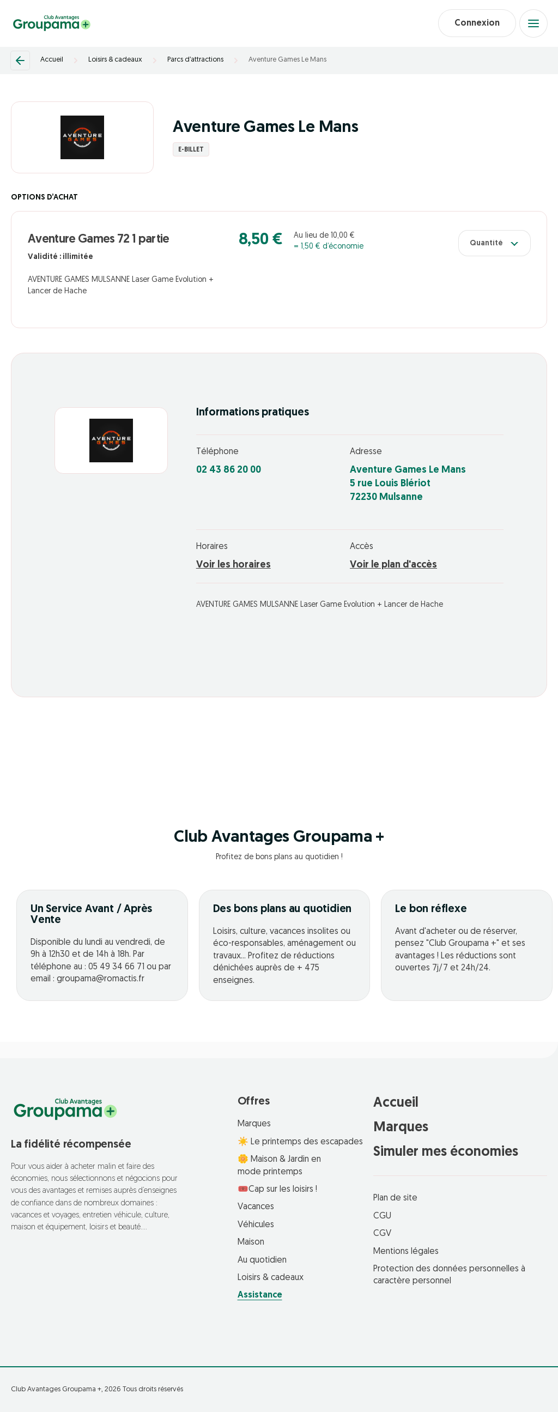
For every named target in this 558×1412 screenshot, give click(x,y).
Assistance (260, 1296)
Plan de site (395, 1198)
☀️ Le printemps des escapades (300, 1142)
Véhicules (256, 1225)
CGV (382, 1234)
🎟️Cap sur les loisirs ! (277, 1189)
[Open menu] (533, 23)
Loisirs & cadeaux (115, 60)
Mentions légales (406, 1251)
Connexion (476, 23)
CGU (382, 1216)
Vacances (256, 1207)
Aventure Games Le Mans (287, 60)
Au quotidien (262, 1260)
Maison (251, 1243)
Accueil (51, 60)
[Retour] (20, 60)
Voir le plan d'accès (393, 565)
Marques (254, 1124)
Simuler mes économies (445, 1153)
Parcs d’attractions (195, 60)
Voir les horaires (233, 565)
